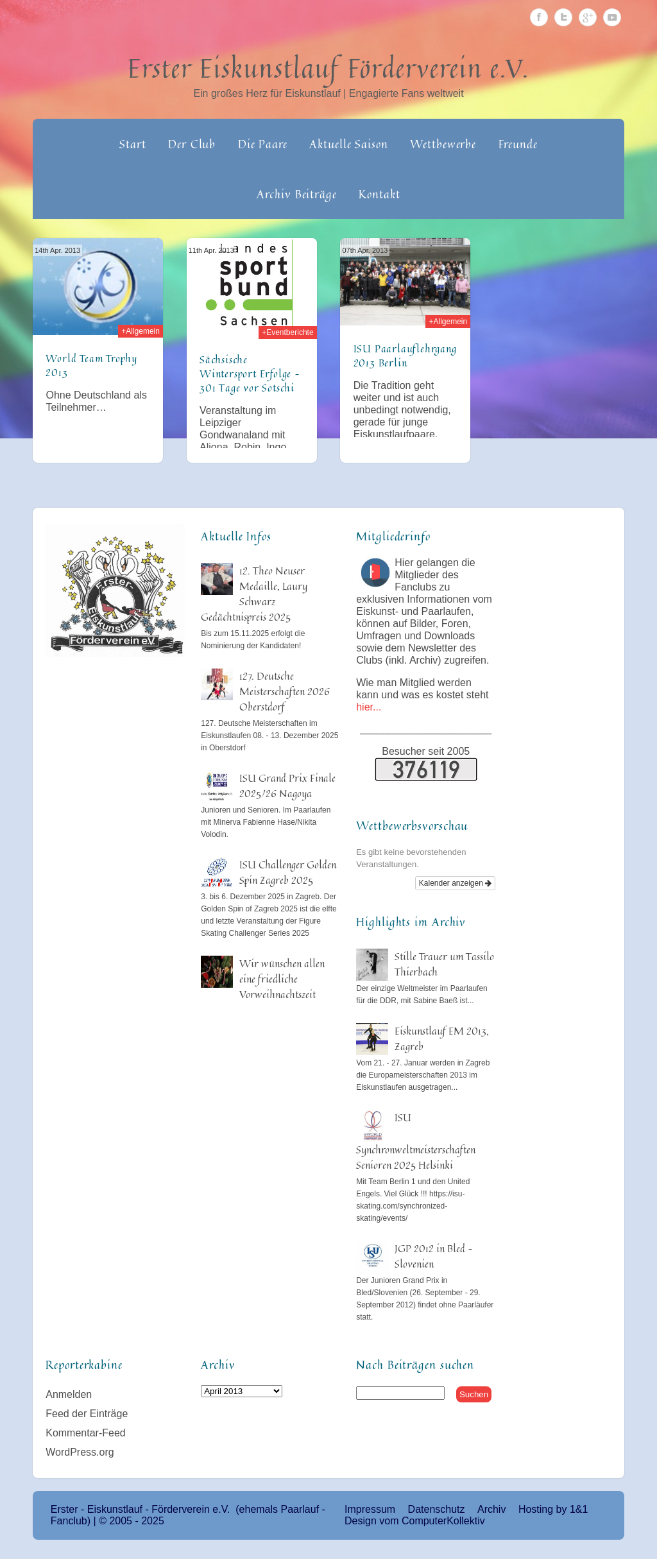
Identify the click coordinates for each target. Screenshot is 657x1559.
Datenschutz (436, 1509)
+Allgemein (140, 331)
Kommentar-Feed (86, 1432)
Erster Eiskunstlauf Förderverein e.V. (329, 68)
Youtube (612, 17)
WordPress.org (80, 1452)
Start (132, 144)
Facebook (539, 17)
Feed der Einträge (87, 1413)
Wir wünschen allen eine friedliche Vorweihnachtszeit (282, 979)
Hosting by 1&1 (553, 1509)
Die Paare (262, 144)
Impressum (370, 1509)
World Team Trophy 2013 (91, 365)
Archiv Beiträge (297, 194)
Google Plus (588, 17)
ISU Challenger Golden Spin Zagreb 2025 (287, 872)
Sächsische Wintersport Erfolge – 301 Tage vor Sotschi (250, 373)
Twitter (563, 17)
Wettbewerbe (443, 144)
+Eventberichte (287, 332)
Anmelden (69, 1394)
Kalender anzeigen (455, 883)
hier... (368, 707)
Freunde (518, 144)
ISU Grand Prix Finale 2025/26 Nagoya (287, 785)
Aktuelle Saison (348, 144)
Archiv (491, 1509)
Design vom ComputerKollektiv (415, 1520)
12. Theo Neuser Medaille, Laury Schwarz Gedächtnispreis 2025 (254, 593)
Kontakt (379, 194)
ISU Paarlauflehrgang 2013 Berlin (405, 355)
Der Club (192, 144)
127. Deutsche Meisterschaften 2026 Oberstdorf (284, 691)
